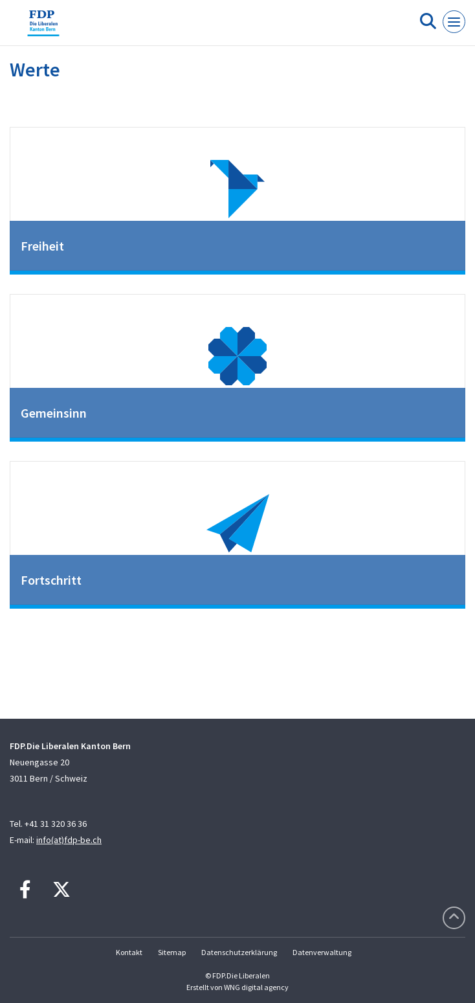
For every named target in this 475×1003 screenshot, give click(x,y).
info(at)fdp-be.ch (69, 840)
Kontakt (129, 952)
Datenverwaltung (322, 952)
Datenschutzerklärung (239, 952)
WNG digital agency (256, 987)
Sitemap (172, 952)
